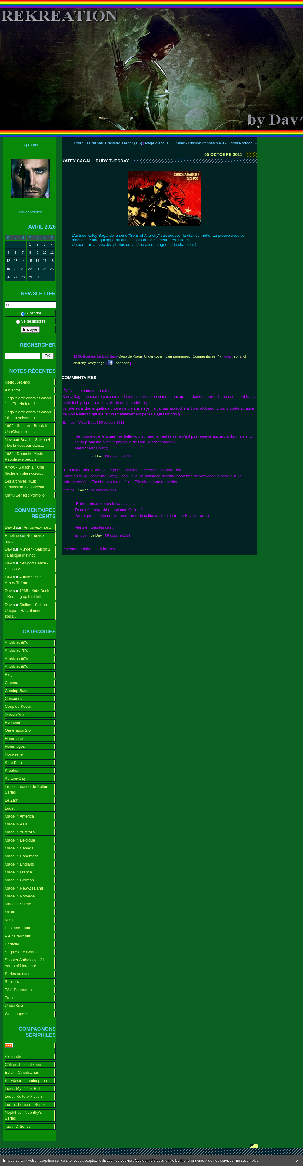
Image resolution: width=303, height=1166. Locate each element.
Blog (9, 674)
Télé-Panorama (18, 990)
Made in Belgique (20, 840)
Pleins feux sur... (19, 936)
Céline (83, 490)
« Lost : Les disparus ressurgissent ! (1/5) (106, 143)
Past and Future (19, 928)
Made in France (18, 872)
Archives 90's (16, 666)
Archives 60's (16, 642)
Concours (13, 698)
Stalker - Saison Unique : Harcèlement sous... (26, 610)
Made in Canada (19, 848)
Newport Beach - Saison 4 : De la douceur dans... (27, 442)
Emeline (12, 535)
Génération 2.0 (18, 730)
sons (237, 356)
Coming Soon (16, 690)
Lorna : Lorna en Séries (25, 1104)
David (10, 527)
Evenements (16, 722)
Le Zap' (11, 800)
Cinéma (11, 682)
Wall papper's (16, 1014)
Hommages (15, 746)
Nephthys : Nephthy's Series (23, 1115)
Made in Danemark (21, 856)
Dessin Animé (17, 714)
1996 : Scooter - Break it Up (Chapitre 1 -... (26, 428)
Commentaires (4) (207, 356)
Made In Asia (16, 824)
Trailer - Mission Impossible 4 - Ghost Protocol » (215, 143)
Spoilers (12, 981)
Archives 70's (16, 650)
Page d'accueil (157, 143)
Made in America (19, 816)
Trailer (10, 997)
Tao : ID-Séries (18, 1126)
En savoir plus (246, 1160)
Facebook (118, 363)
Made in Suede (18, 904)
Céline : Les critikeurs (23, 1064)
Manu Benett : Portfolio (25, 495)
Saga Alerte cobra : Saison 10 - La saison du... (28, 415)
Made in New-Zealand (24, 888)
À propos (30, 145)
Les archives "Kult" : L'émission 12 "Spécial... (26, 484)
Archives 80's (16, 658)
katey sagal (96, 363)
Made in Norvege (20, 896)
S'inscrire (31, 313)
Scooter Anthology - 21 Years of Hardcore (24, 963)
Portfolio (12, 944)
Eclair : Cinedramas (22, 1072)
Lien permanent (177, 356)
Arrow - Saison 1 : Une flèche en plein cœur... (24, 470)
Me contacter (30, 212)
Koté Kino (13, 762)
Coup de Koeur (18, 706)
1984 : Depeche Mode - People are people (25, 456)
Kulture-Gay (15, 778)
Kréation (12, 770)
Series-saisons (17, 973)
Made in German (19, 880)
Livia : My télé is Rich (23, 1088)
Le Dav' (96, 456)
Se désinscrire (31, 321)
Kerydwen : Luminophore (26, 1080)
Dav (8, 549)
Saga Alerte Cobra (21, 952)
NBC (9, 920)
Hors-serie (14, 754)
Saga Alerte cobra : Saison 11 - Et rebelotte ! (28, 401)
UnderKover (15, 1005)
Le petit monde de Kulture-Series (28, 789)
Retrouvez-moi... (19, 382)
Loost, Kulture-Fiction (23, 1096)
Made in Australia (20, 832)
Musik (10, 912)
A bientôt (12, 390)
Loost (10, 808)
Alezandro (13, 1056)
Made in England (19, 864)
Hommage (14, 738)
